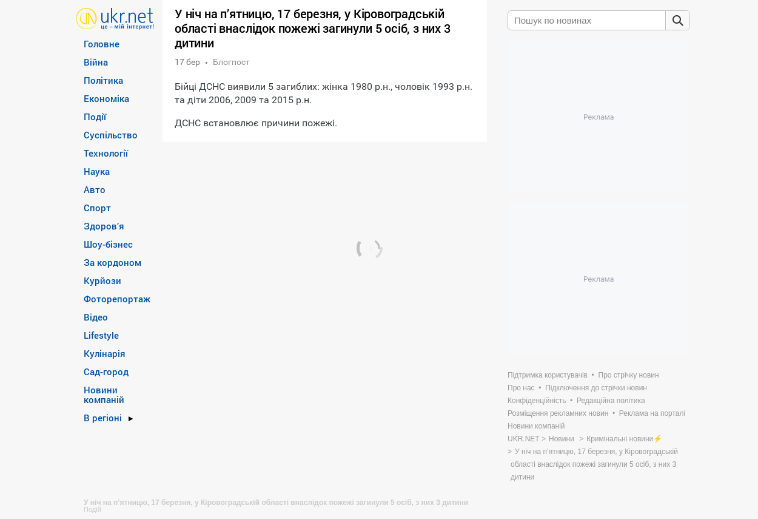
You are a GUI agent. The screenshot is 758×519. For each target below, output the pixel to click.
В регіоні (103, 417)
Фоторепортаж (117, 299)
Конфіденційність (537, 400)
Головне (101, 44)
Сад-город (106, 371)
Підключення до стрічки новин (596, 388)
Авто (95, 189)
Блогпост (231, 62)
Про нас (521, 388)
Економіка (106, 98)
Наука (97, 171)
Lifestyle (101, 335)
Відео (96, 317)
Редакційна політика (611, 400)
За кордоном (112, 262)
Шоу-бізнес (108, 244)
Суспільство (111, 135)
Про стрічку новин (629, 375)
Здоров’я (104, 226)
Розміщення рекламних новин (558, 413)
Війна (96, 62)
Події (95, 116)
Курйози (102, 280)
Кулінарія (105, 353)
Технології (106, 153)
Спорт (97, 207)
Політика (103, 80)
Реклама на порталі (652, 413)
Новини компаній (104, 394)
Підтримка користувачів (548, 375)
